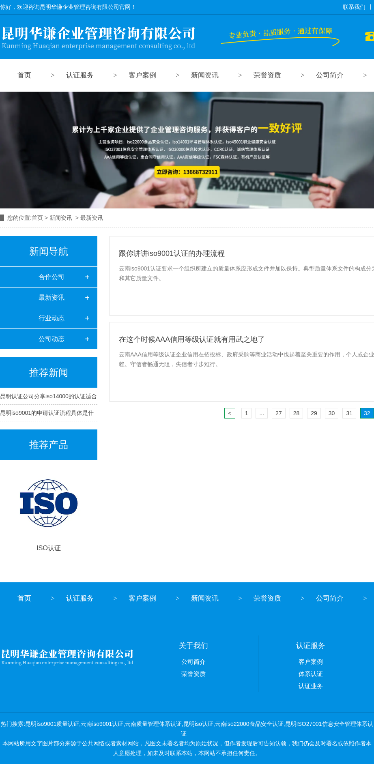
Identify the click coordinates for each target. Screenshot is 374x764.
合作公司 (51, 276)
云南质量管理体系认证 (153, 724)
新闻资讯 (205, 75)
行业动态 (51, 318)
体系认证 (311, 673)
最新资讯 (51, 297)
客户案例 (142, 75)
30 (332, 413)
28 (296, 413)
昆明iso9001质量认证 (52, 724)
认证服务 (80, 75)
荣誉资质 (267, 75)
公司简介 (330, 75)
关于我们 (193, 646)
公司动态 (51, 338)
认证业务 (311, 685)
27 (278, 413)
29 (314, 413)
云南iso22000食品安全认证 (249, 724)
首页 (24, 75)
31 (349, 413)
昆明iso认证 (198, 724)
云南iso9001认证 (102, 724)
